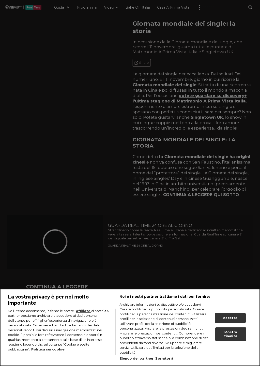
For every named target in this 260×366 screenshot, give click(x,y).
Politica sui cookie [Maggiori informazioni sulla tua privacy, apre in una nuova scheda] (47, 349)
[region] (130, 327)
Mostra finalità (230, 334)
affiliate (83, 311)
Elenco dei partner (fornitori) (146, 358)
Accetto (230, 318)
